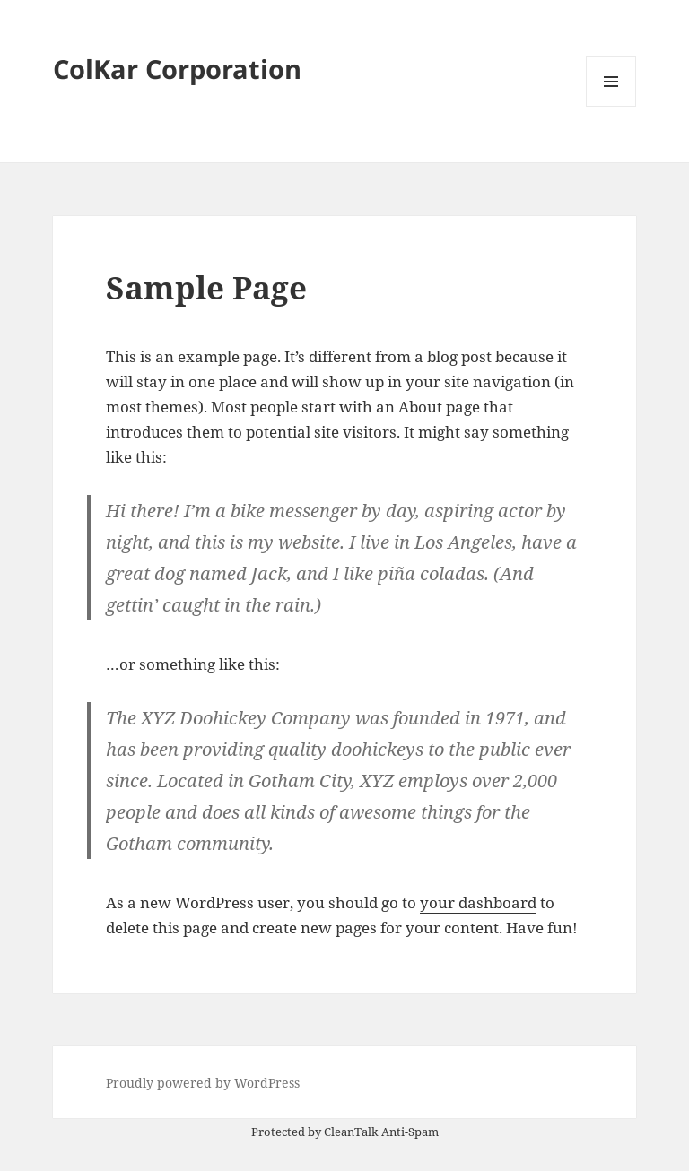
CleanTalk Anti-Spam (381, 1131)
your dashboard (478, 902)
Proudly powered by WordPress (203, 1082)
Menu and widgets (611, 106)
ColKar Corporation (177, 68)
